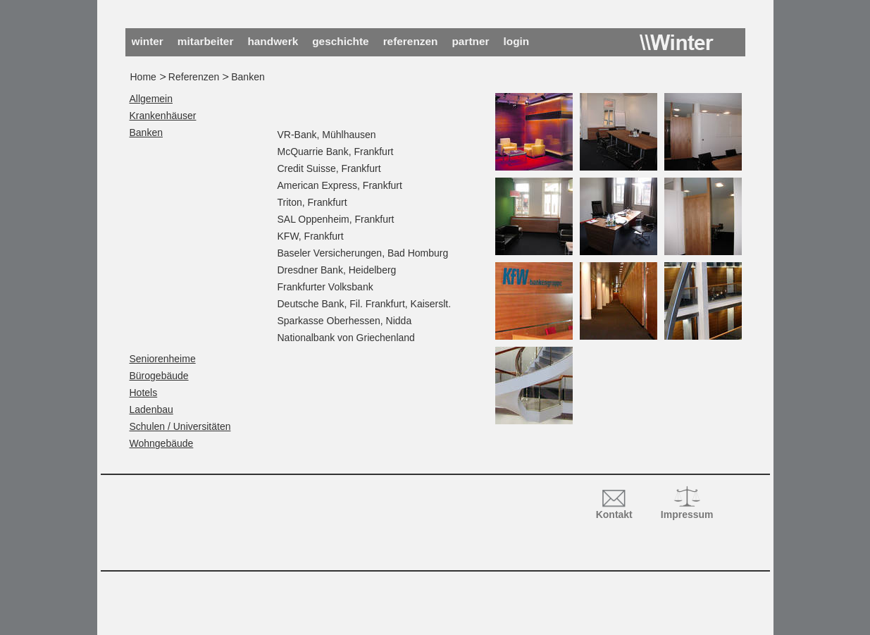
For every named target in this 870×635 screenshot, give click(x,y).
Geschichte (340, 41)
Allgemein (151, 98)
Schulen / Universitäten (180, 426)
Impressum (687, 514)
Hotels (144, 392)
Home (143, 76)
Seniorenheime (163, 358)
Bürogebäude (159, 375)
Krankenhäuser (163, 115)
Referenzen (410, 41)
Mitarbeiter (206, 41)
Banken (146, 132)
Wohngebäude (162, 443)
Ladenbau (151, 409)
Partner (470, 41)
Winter (677, 42)
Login (517, 41)
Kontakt (614, 514)
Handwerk (272, 41)
